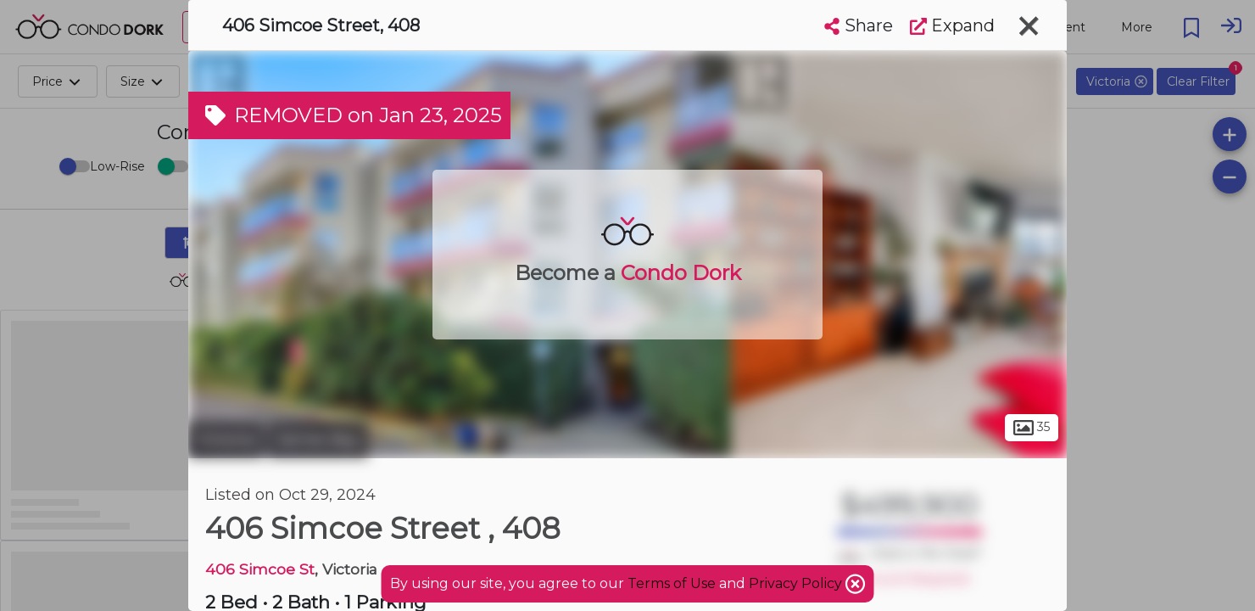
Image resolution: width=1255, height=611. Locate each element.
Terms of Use (672, 583)
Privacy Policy (797, 583)
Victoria (226, 439)
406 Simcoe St (260, 569)
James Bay (318, 439)
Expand (952, 25)
